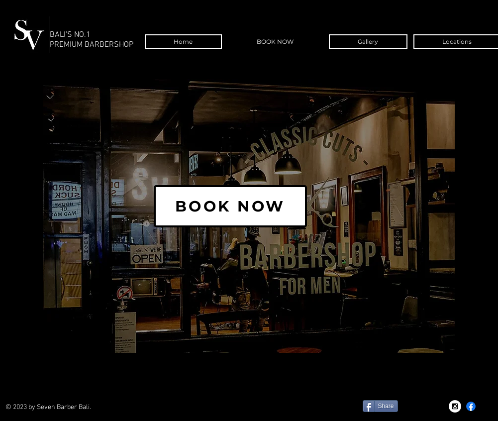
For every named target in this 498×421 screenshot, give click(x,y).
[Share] (380, 406)
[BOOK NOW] (230, 206)
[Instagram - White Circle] (455, 406)
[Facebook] (471, 406)
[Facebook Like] (287, 411)
